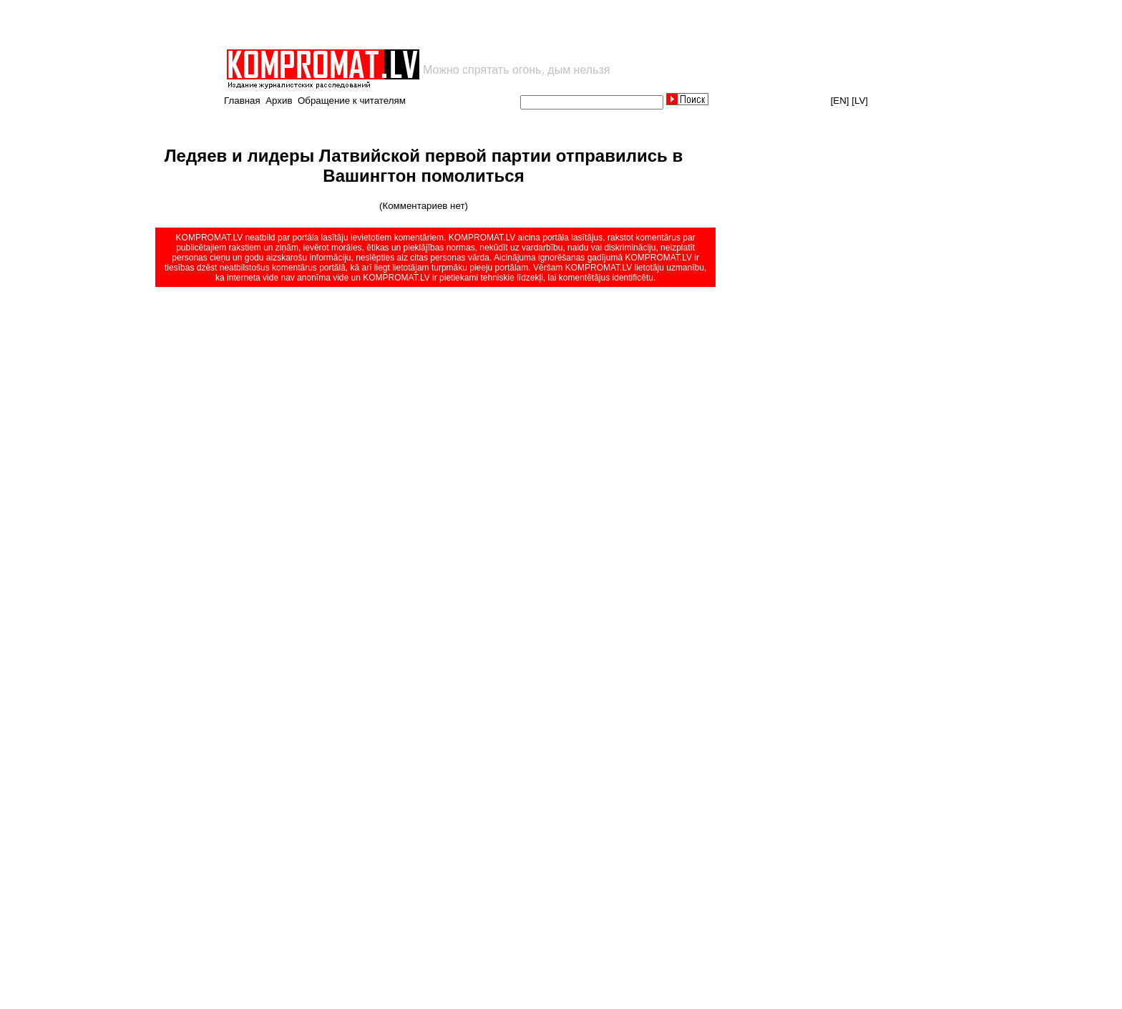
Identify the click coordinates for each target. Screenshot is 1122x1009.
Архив (278, 100)
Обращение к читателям (352, 100)
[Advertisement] (392, 24)
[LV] (860, 100)
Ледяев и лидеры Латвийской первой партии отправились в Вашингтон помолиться (424, 165)
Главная (242, 100)
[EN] (840, 100)
